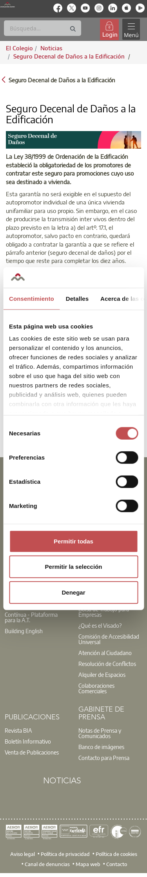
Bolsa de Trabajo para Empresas (103, 611)
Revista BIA (18, 730)
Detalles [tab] (77, 298)
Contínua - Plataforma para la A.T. (31, 617)
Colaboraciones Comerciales (96, 688)
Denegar (73, 592)
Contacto (116, 864)
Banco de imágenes (101, 746)
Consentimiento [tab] (31, 298)
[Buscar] (42, 28)
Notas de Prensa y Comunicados (99, 733)
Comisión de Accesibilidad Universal (108, 639)
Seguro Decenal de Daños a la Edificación (69, 56)
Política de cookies (116, 854)
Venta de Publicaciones (32, 752)
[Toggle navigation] (131, 29)
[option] (37, 617)
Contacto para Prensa (103, 757)
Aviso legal (22, 854)
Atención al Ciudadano (105, 652)
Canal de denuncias (47, 864)
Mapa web (88, 864)
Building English (24, 630)
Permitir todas (73, 541)
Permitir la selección (73, 566)
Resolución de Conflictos (107, 663)
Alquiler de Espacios (101, 674)
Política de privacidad (65, 854)
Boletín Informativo (28, 741)
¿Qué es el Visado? (100, 625)
